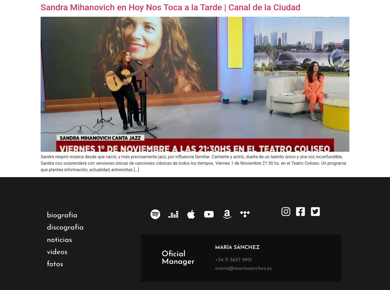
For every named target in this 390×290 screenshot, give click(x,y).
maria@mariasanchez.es (243, 268)
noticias (59, 240)
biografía (62, 215)
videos (57, 252)
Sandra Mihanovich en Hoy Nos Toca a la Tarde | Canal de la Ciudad (170, 7)
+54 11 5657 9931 (233, 260)
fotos (55, 264)
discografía (65, 227)
